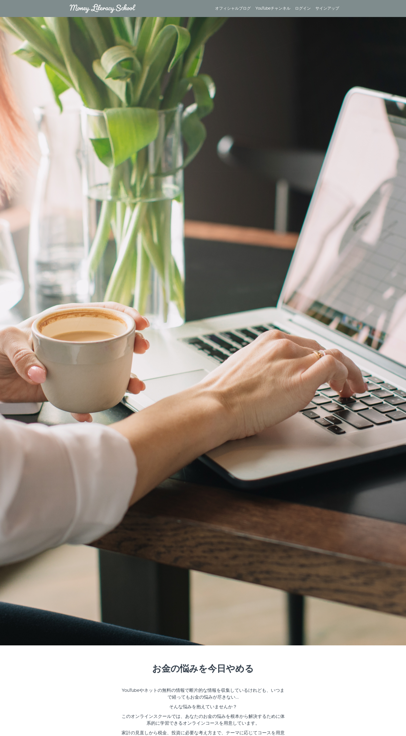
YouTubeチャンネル (272, 8)
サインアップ (327, 8)
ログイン (303, 8)
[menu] (275, 8)
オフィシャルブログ (233, 8)
